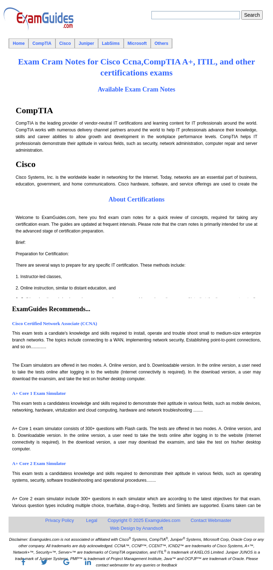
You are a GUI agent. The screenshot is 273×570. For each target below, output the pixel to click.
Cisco (65, 43)
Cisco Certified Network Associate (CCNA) (54, 323)
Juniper (86, 43)
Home (19, 43)
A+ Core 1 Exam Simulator (39, 393)
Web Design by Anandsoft (136, 528)
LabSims (111, 43)
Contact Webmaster (211, 520)
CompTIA (41, 43)
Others (161, 43)
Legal (91, 520)
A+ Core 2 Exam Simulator (39, 463)
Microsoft (137, 43)
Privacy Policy (59, 520)
